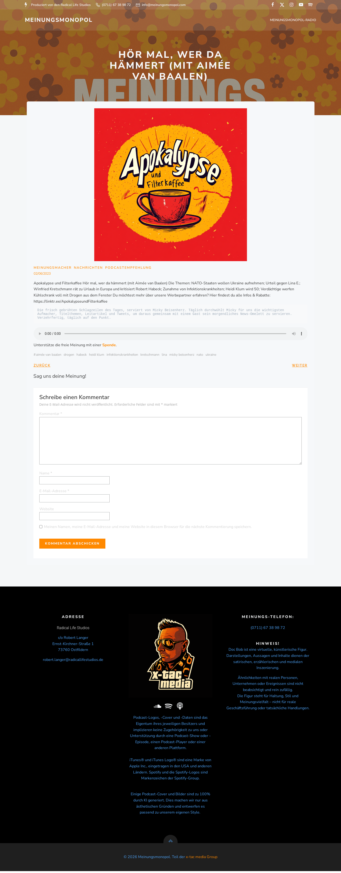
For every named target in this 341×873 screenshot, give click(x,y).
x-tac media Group (201, 858)
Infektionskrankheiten (122, 355)
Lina (164, 355)
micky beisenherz (181, 355)
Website (47, 509)
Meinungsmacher (53, 268)
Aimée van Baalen (48, 355)
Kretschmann (149, 355)
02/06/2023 (42, 274)
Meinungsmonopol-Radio (293, 20)
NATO (200, 355)
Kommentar (51, 414)
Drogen (69, 355)
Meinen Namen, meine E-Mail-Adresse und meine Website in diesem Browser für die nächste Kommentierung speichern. (148, 527)
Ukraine (211, 355)
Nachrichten (88, 268)
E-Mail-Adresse (54, 491)
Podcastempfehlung (128, 268)
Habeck (81, 355)
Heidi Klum (96, 355)
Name (46, 473)
